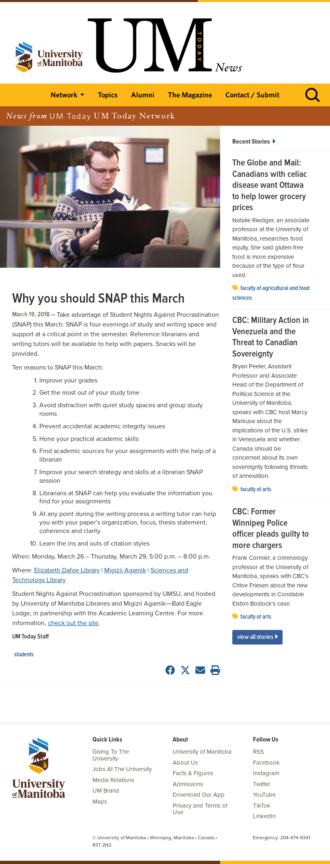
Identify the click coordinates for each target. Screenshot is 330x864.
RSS (258, 751)
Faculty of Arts (255, 490)
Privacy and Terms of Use (200, 809)
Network (64, 94)
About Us (185, 762)
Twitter (261, 784)
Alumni (142, 94)
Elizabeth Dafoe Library (67, 570)
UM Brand (105, 790)
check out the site (73, 623)
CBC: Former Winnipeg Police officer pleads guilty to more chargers (270, 529)
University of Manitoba (202, 751)
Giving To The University (110, 755)
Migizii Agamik (125, 570)
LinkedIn (264, 816)
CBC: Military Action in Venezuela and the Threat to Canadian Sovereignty (270, 337)
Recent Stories (253, 142)
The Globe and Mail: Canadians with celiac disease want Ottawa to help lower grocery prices (269, 186)
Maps (99, 801)
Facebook (266, 762)
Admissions (188, 784)
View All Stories (257, 637)
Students (24, 655)
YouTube (264, 794)
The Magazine (190, 94)
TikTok (261, 805)
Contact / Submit (252, 94)
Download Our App (199, 794)
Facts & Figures (193, 773)
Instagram (266, 773)
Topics (108, 94)
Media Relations (113, 780)
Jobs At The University (122, 769)
